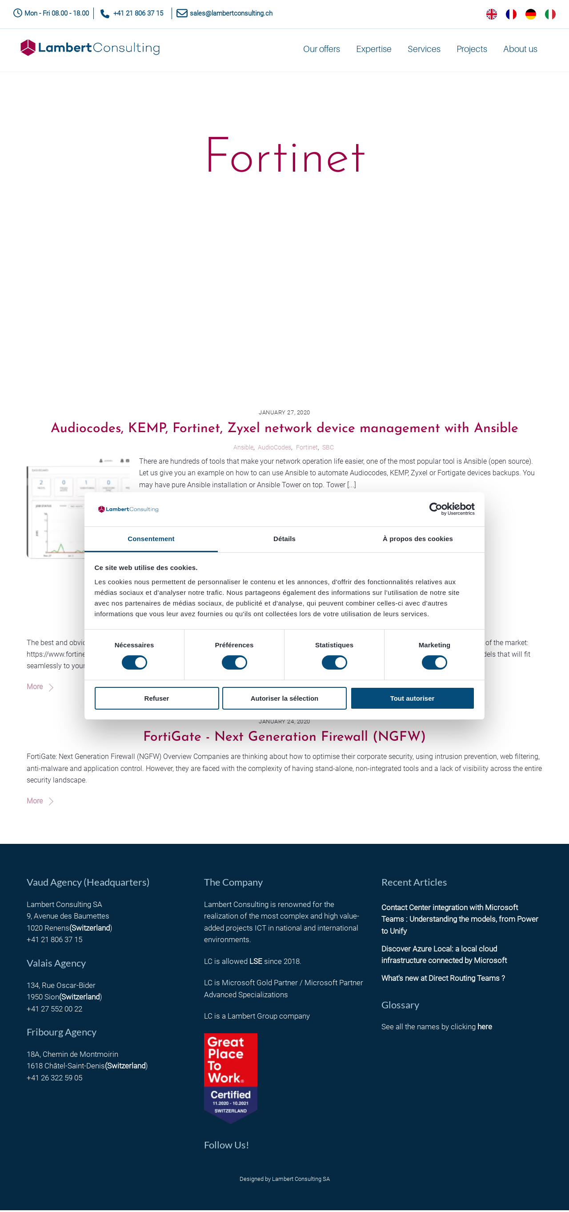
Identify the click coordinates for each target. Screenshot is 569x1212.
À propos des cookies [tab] (418, 538)
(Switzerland (89, 930)
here (484, 1028)
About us (520, 51)
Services (424, 51)
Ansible (243, 449)
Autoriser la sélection (285, 698)
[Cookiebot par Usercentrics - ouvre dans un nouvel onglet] (436, 509)
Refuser (156, 698)
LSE (255, 963)
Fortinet (307, 449)
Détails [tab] (284, 538)
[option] (511, 14)
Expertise (374, 51)
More (35, 689)
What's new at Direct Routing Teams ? (443, 980)
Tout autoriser (412, 698)
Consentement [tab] (151, 538)
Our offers (321, 51)
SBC (328, 449)
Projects (472, 51)
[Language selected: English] (521, 14)
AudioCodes (274, 449)
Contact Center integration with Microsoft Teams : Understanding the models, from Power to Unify (459, 921)
